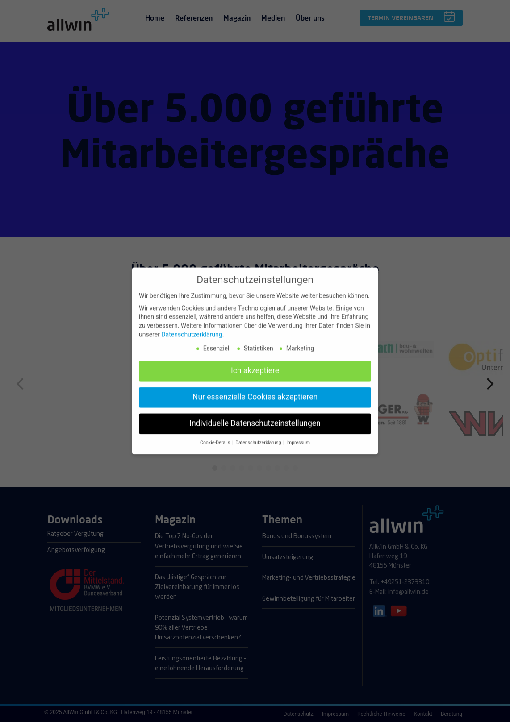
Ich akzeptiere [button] (255, 364)
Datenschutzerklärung (191, 328)
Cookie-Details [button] (215, 437)
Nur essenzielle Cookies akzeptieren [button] (255, 390)
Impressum (298, 437)
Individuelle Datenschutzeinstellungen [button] (254, 417)
